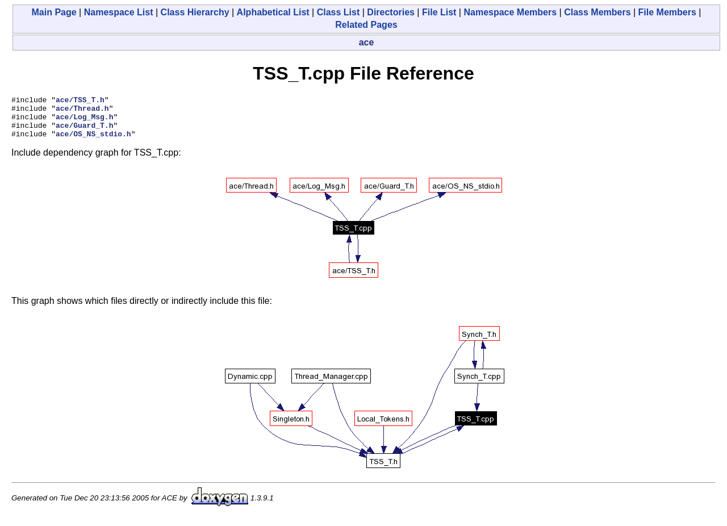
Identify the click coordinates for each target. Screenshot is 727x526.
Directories (391, 12)
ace (366, 42)
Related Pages (366, 25)
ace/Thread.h (82, 111)
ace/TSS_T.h (80, 101)
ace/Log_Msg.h (84, 121)
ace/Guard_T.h (84, 132)
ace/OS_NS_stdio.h (93, 142)
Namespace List (118, 12)
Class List (338, 12)
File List (439, 12)
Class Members (597, 12)
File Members (667, 12)
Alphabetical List (273, 12)
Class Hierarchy (195, 12)
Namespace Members (510, 12)
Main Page (54, 12)
